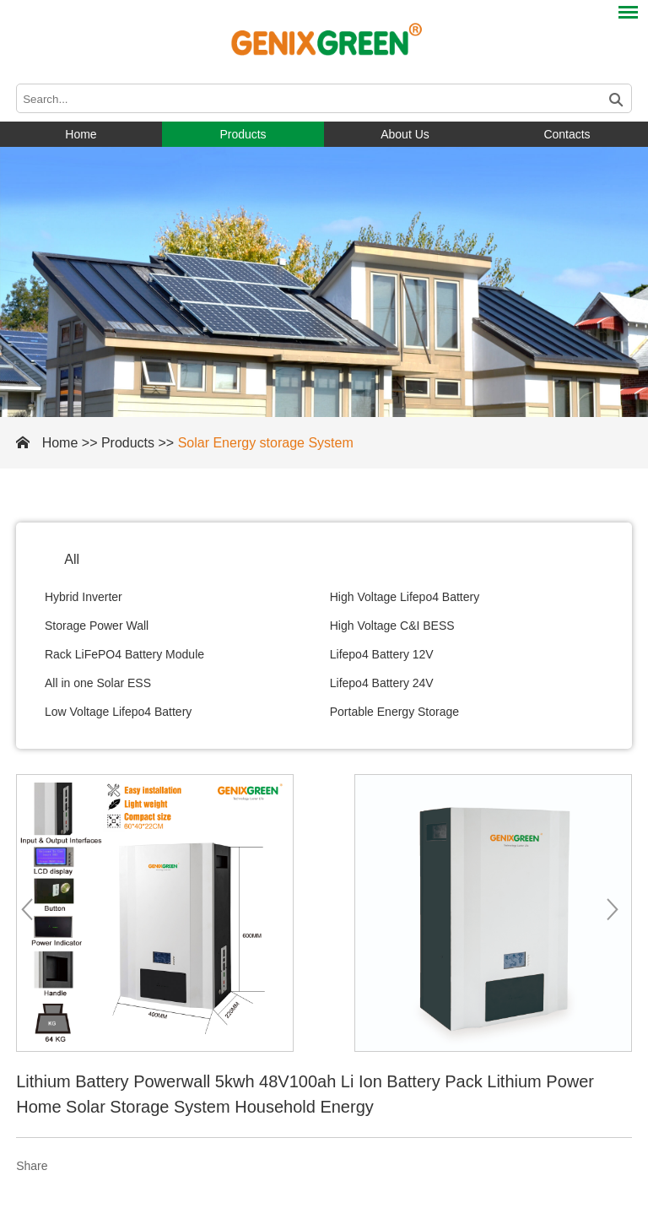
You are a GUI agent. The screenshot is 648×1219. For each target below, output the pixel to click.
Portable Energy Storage (394, 711)
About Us (405, 134)
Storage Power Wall (96, 625)
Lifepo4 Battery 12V (382, 654)
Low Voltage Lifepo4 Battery (118, 711)
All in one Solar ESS (98, 683)
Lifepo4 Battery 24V (382, 683)
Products (242, 134)
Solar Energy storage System (266, 443)
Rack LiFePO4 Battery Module (124, 654)
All (71, 559)
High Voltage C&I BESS (392, 625)
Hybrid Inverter (83, 597)
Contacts (566, 134)
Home (80, 134)
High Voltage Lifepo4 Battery (404, 597)
